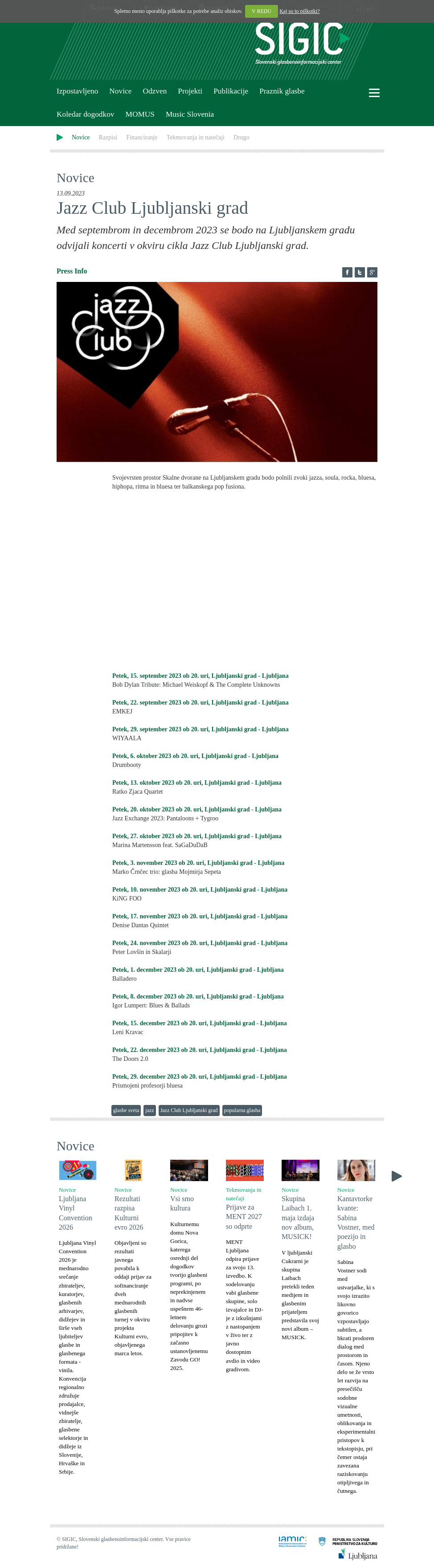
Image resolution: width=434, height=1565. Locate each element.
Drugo (241, 137)
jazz (149, 1110)
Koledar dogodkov (85, 114)
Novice (120, 91)
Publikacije (230, 91)
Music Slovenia (190, 114)
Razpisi (107, 137)
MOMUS (139, 114)
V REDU (261, 11)
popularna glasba (242, 1110)
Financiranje (141, 137)
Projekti (190, 91)
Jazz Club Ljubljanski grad (189, 1110)
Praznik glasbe (282, 91)
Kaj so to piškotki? (299, 11)
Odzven (155, 91)
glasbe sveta (126, 1110)
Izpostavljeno (77, 91)
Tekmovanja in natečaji (195, 137)
